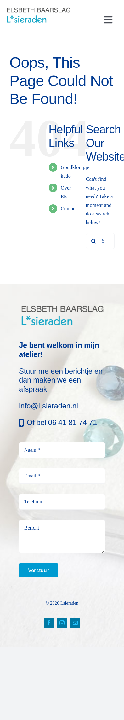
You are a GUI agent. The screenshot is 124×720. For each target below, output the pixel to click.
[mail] (75, 623)
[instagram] (62, 623)
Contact (69, 208)
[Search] (94, 241)
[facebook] (49, 623)
